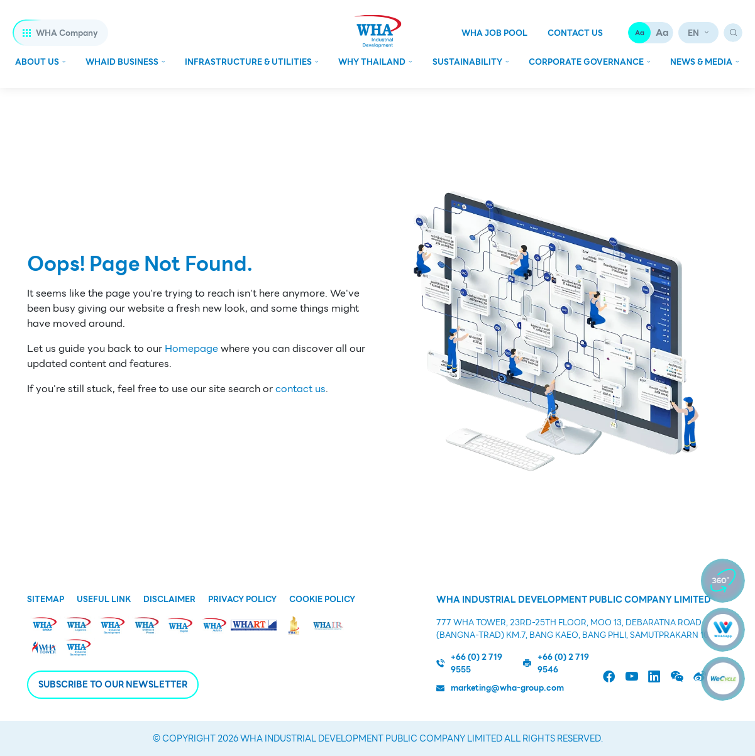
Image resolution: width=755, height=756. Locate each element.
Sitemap (45, 599)
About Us (37, 61)
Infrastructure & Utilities (248, 61)
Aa (639, 32)
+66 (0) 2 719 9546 (556, 663)
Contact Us (575, 33)
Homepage (191, 348)
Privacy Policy (242, 599)
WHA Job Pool (494, 33)
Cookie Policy (322, 599)
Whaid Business (121, 61)
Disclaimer (169, 599)
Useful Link (104, 599)
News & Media (701, 61)
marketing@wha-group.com (500, 688)
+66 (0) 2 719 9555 (469, 663)
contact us (300, 389)
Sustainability (467, 61)
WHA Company (60, 33)
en (693, 33)
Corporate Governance (586, 61)
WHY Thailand (371, 61)
